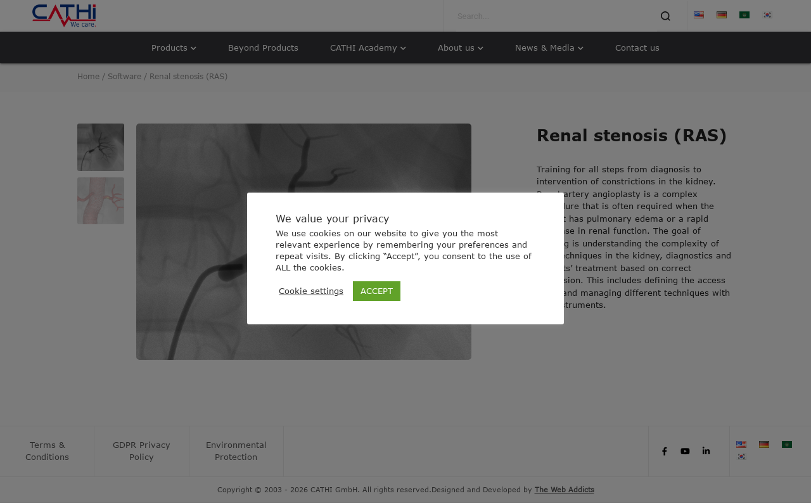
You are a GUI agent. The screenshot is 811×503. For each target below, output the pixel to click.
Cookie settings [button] (311, 291)
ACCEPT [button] (377, 291)
